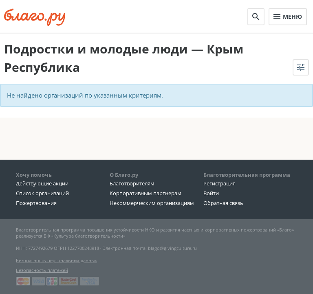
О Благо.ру (124, 174)
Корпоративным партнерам (145, 193)
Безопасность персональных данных (56, 260)
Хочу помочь (34, 174)
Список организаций (42, 193)
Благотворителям (132, 183)
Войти (211, 193)
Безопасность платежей (42, 270)
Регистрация (219, 183)
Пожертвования (36, 203)
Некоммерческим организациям (152, 203)
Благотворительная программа (246, 174)
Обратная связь (223, 203)
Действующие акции (42, 183)
